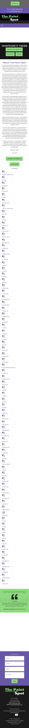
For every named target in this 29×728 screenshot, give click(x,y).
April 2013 (4, 407)
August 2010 (5, 583)
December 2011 (5, 492)
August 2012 (5, 452)
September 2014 (6, 316)
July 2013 (4, 390)
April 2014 (4, 344)
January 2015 (5, 293)
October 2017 (5, 185)
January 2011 (5, 555)
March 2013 (4, 413)
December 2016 (5, 202)
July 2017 (4, 197)
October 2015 (5, 248)
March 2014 (5, 350)
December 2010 (5, 560)
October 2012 (5, 441)
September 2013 (6, 379)
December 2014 (5, 299)
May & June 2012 (6, 464)
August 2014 (5, 322)
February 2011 (5, 549)
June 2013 (4, 395)
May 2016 (4, 214)
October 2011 (5, 504)
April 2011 (4, 538)
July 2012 (4, 458)
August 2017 (5, 191)
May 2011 (4, 532)
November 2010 (5, 566)
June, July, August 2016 (7, 208)
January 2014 (5, 362)
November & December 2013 (8, 367)
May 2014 (4, 339)
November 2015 (5, 242)
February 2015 (5, 288)
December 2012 (5, 430)
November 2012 (5, 435)
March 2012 (4, 475)
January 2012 (5, 486)
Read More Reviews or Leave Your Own (14, 609)
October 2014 (5, 310)
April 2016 (4, 220)
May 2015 (4, 276)
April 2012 (4, 470)
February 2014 (5, 356)
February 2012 (5, 481)
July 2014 (4, 327)
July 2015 (4, 265)
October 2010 (5, 572)
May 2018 (4, 180)
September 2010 (6, 577)
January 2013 (5, 424)
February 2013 (5, 418)
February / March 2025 (7, 174)
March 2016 (5, 225)
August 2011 (5, 515)
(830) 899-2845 (17, 9)
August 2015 (5, 259)
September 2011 (5, 509)
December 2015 (5, 236)
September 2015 (6, 253)
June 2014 (4, 333)
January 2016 (5, 231)
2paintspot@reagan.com (16, 11)
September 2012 (6, 447)
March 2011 (4, 543)
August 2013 (5, 384)
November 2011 (5, 498)
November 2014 (5, 305)
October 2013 (5, 373)
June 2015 (4, 271)
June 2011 (4, 526)
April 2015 (4, 282)
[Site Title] (10, 17)
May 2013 (4, 401)
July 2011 (4, 521)
